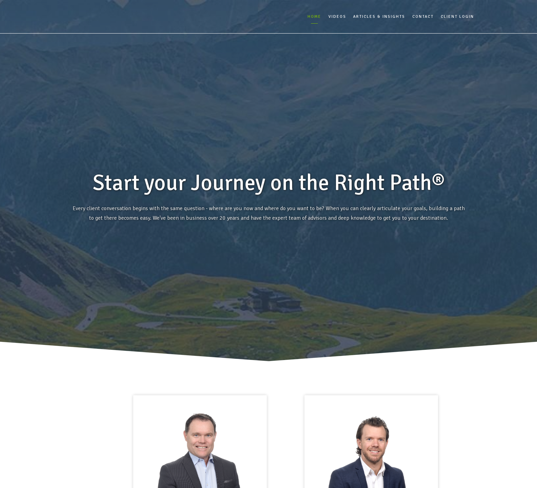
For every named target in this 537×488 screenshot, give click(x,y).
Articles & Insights (379, 16)
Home (314, 16)
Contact (423, 16)
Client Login (457, 16)
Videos (337, 16)
